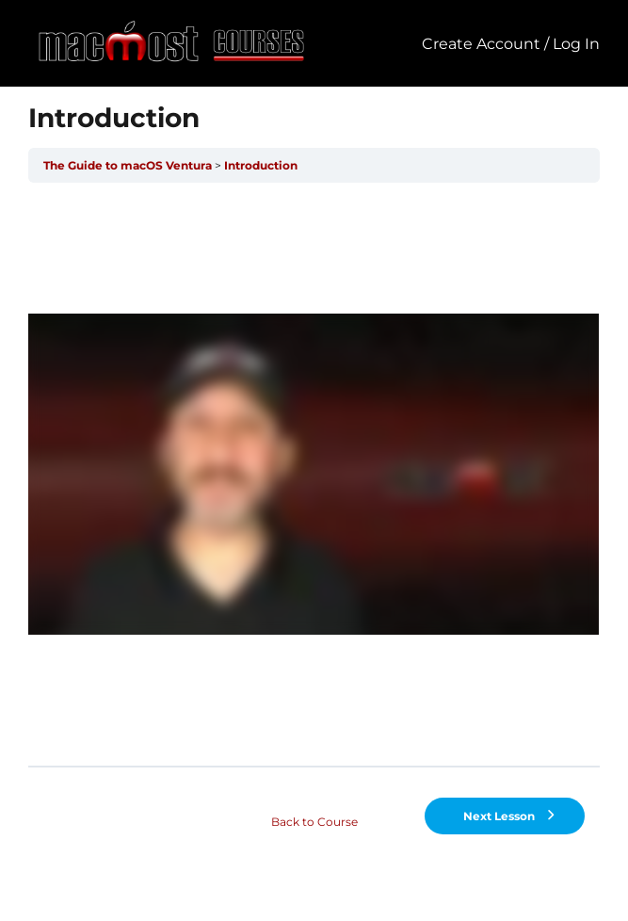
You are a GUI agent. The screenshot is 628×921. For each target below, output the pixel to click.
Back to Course (314, 822)
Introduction (261, 165)
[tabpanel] (313, 474)
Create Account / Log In (511, 44)
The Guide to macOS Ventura (127, 165)
